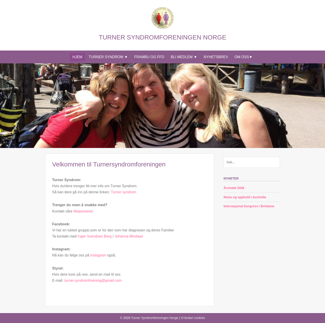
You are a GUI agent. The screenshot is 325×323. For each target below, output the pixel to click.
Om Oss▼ (243, 57)
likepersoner (83, 211)
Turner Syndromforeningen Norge (162, 37)
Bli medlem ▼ (184, 57)
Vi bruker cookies (193, 318)
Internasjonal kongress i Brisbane (248, 206)
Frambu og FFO (149, 57)
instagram (98, 255)
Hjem (77, 57)
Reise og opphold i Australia (244, 197)
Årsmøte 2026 (233, 188)
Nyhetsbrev (216, 57)
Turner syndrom (123, 192)
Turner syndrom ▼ (108, 57)
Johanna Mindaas (129, 236)
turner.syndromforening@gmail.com (93, 280)
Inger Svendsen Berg (94, 236)
